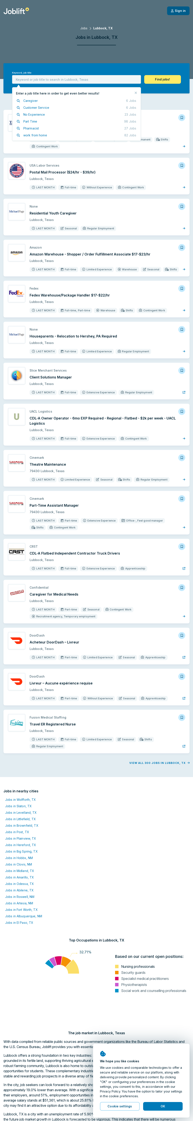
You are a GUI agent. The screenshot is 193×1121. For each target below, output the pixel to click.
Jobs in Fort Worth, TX (21, 909)
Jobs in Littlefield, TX (20, 819)
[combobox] (76, 79)
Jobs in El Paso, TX (19, 922)
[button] (162, 79)
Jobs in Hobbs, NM (19, 858)
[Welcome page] (16, 10)
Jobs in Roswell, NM (19, 897)
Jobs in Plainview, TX (20, 838)
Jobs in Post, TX (17, 832)
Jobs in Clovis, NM (18, 864)
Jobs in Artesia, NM (19, 903)
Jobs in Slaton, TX (18, 806)
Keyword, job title (21, 72)
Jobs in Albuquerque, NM (23, 916)
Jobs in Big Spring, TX (21, 851)
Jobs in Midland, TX (19, 871)
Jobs (83, 28)
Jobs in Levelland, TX (21, 812)
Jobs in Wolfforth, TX (20, 799)
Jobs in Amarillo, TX (19, 877)
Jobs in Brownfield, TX (21, 825)
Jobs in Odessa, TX (19, 884)
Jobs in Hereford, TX (20, 845)
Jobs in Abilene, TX (19, 890)
